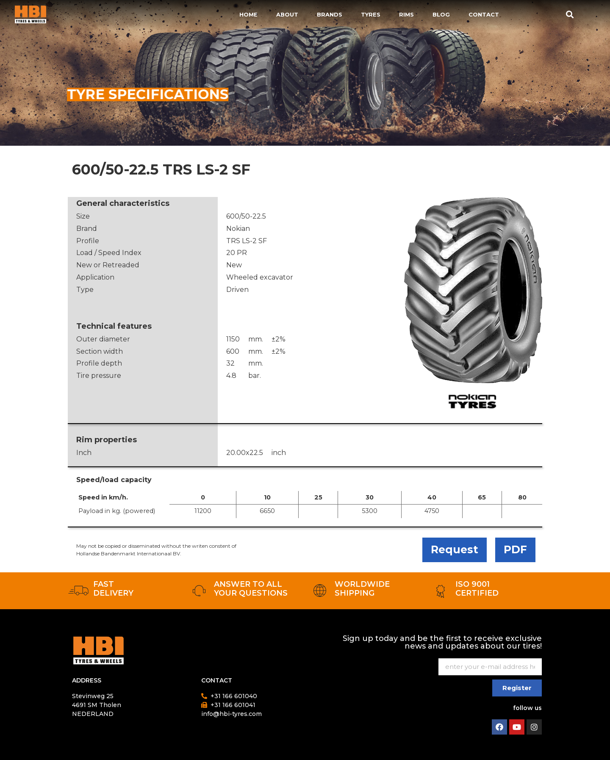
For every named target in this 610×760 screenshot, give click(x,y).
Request (454, 549)
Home (248, 14)
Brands (329, 14)
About (287, 14)
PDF (515, 549)
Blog (441, 14)
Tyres (370, 14)
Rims (406, 14)
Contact (484, 14)
